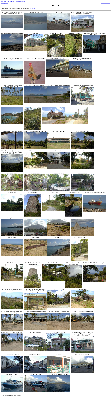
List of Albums (11, 1)
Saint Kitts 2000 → (105, 3)
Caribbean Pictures (20, 1)
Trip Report (32, 8)
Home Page (3, 1)
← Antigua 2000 (4, 3)
